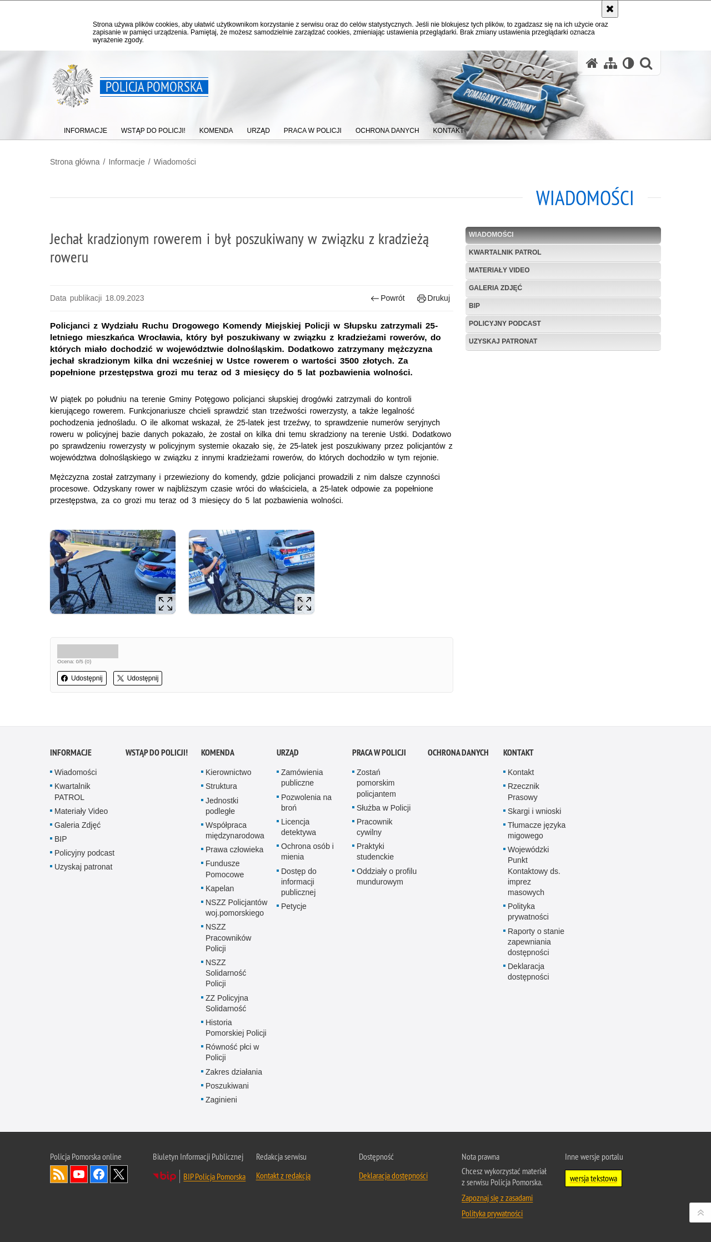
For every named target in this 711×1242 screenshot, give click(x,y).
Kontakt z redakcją (283, 1175)
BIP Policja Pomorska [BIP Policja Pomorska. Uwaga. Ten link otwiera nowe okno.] (214, 1176)
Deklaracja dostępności (528, 971)
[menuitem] (85, 128)
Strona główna (75, 161)
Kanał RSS (59, 1174)
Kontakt (518, 752)
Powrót (387, 298)
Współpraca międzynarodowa (235, 830)
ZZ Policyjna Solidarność (227, 1003)
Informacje (126, 161)
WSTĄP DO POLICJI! (157, 752)
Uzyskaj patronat (503, 341)
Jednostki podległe (222, 806)
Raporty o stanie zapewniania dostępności (536, 942)
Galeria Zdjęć (495, 288)
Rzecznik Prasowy (523, 791)
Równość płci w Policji (232, 1052)
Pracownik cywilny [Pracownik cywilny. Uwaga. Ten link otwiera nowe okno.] (375, 827)
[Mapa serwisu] (610, 63)
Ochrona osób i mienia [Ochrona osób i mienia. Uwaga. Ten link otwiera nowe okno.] (307, 851)
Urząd (288, 752)
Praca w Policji (379, 752)
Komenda (217, 752)
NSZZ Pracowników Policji (228, 937)
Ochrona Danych (458, 752)
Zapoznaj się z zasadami (497, 1197)
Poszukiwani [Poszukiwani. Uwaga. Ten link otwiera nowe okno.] (227, 1085)
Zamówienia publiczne (302, 777)
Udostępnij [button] (82, 678)
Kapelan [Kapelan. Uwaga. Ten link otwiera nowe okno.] (220, 888)
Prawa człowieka (234, 849)
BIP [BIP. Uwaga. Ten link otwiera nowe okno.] (474, 306)
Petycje (294, 906)
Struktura (221, 786)
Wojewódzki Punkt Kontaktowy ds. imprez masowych (534, 871)
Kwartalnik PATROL (505, 252)
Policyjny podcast (505, 323)
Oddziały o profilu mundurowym (387, 876)
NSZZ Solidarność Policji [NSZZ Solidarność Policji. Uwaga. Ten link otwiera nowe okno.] (226, 973)
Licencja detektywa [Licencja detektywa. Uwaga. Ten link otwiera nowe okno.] (298, 827)
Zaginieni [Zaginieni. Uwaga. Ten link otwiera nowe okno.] (221, 1099)
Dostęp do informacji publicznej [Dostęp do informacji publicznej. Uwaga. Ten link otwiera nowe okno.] (299, 882)
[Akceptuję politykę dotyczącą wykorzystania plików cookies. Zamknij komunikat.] (610, 9)
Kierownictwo (228, 772)
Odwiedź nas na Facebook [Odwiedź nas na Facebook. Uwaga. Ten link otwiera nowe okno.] (99, 1174)
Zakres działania (234, 1071)
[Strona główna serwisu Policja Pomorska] (592, 63)
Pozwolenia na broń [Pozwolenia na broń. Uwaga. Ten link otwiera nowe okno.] (306, 802)
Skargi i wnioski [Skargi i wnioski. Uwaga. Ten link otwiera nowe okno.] (534, 811)
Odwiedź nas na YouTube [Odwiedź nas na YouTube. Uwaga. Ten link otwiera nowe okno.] (79, 1174)
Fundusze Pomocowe (225, 868)
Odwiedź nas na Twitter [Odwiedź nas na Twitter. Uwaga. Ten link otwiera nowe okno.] (119, 1174)
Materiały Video (499, 270)
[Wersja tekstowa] (628, 63)
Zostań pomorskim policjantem (376, 783)
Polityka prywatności (528, 911)
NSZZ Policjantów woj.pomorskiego (236, 907)
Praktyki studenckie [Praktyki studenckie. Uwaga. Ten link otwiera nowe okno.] (375, 851)
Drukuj (433, 298)
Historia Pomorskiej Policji (236, 1027)
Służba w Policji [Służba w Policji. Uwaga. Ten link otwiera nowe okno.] (383, 807)
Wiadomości (175, 161)
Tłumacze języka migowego (536, 830)
